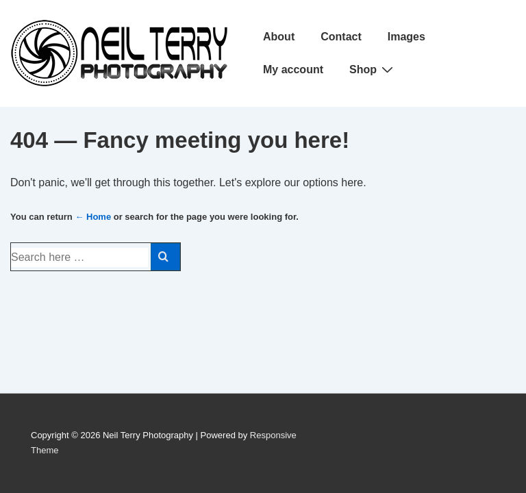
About (279, 36)
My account (293, 69)
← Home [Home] (93, 217)
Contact (341, 36)
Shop (373, 69)
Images (406, 36)
